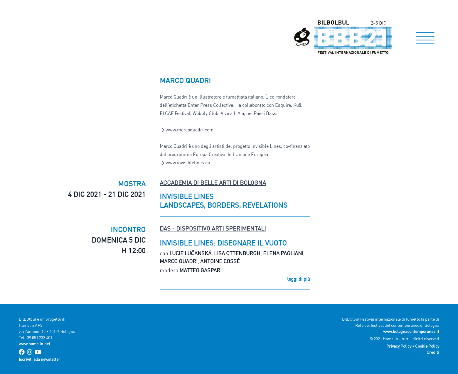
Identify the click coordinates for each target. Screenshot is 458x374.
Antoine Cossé (220, 261)
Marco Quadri (179, 261)
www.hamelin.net (34, 343)
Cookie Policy (427, 345)
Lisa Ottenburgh (237, 253)
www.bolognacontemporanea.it (411, 331)
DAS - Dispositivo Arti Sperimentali (213, 228)
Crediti (433, 352)
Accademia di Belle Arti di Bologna (213, 182)
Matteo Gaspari (200, 270)
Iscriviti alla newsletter (39, 359)
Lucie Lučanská (190, 253)
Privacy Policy (398, 345)
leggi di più (298, 279)
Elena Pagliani (283, 253)
